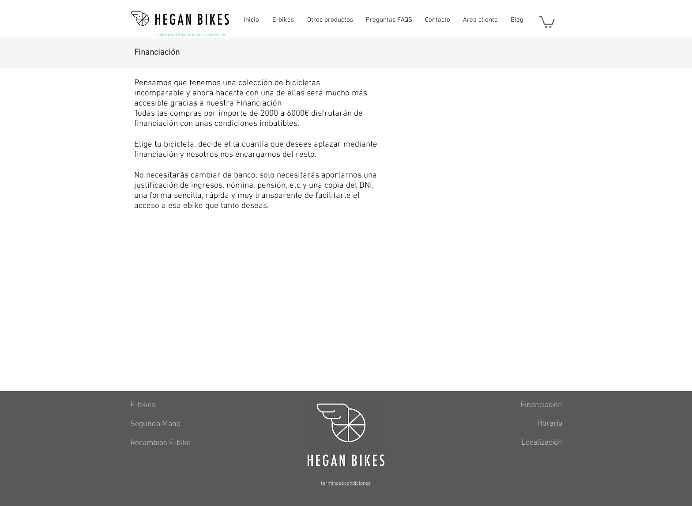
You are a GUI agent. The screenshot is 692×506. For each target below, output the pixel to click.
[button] (547, 21)
